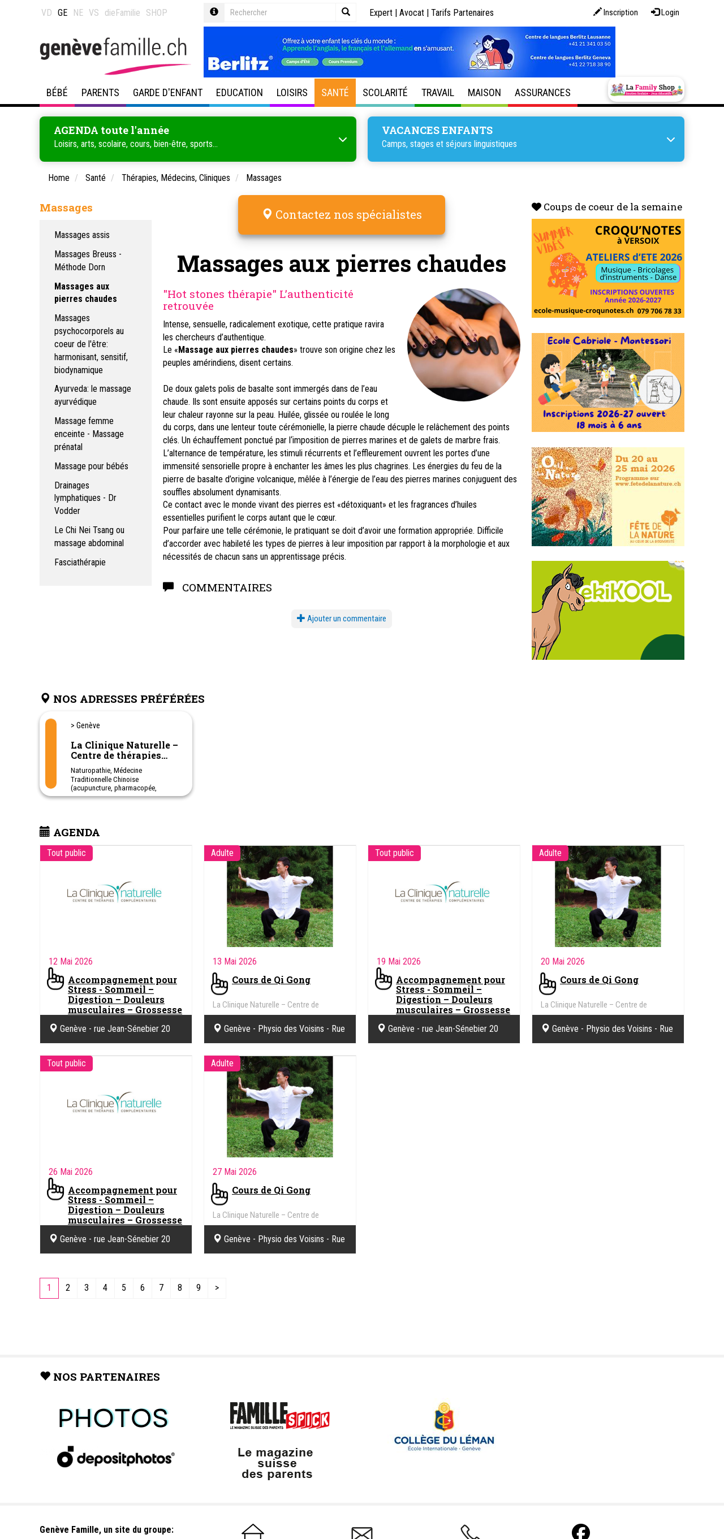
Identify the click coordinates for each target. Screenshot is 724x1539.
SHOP (156, 12)
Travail (437, 92)
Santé (335, 92)
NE (78, 12)
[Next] (217, 1287)
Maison (484, 92)
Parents (100, 92)
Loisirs (292, 92)
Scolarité (385, 92)
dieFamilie (122, 12)
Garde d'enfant (167, 92)
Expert (381, 12)
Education (239, 92)
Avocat (411, 12)
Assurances (543, 92)
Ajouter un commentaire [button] (341, 611)
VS (94, 12)
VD (46, 12)
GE (62, 12)
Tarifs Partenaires (462, 12)
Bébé (57, 92)
